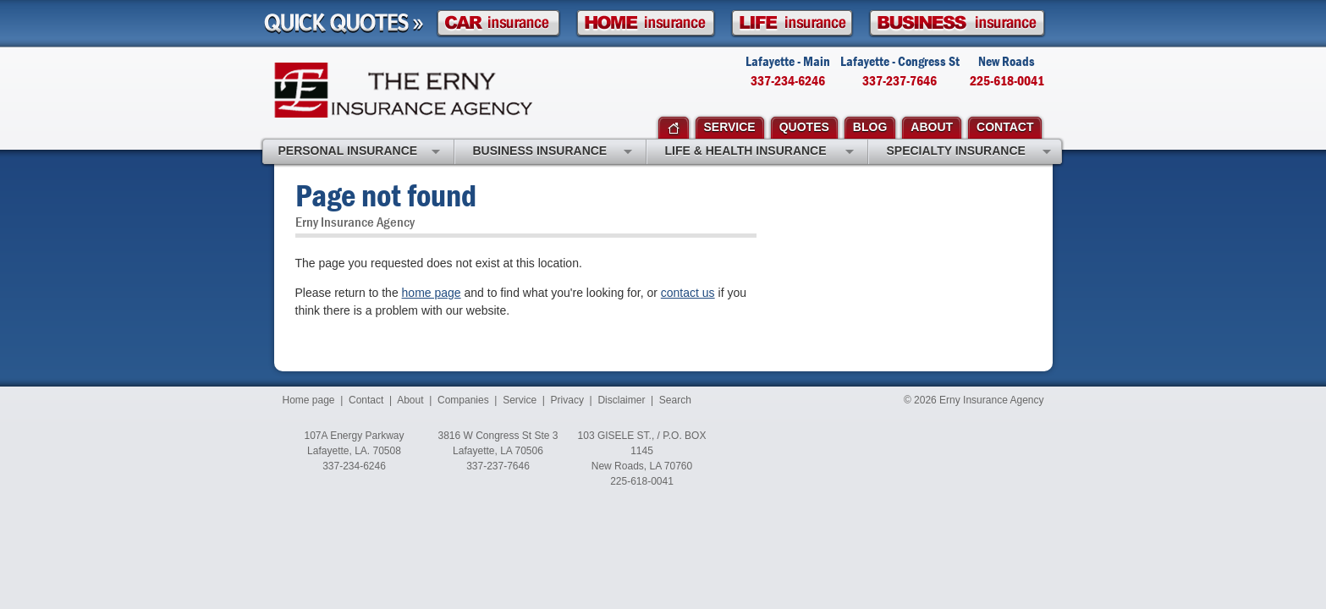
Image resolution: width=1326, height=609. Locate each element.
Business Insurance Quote (957, 23)
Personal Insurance (359, 152)
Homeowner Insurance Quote (645, 23)
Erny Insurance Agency (403, 90)
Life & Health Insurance (759, 152)
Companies (463, 400)
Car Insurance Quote (498, 23)
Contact (366, 400)
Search (675, 400)
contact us (688, 292)
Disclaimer (621, 400)
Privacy (567, 400)
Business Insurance (552, 152)
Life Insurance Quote (792, 23)
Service (519, 400)
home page (431, 292)
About (410, 400)
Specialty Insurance (969, 152)
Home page (309, 400)
